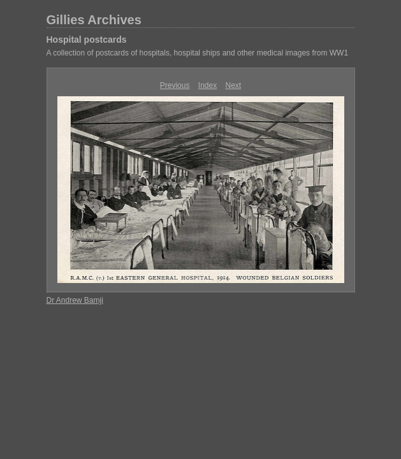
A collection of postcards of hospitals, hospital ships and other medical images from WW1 (198, 52)
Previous (175, 85)
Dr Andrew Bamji (75, 300)
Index (207, 85)
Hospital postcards (87, 39)
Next (234, 85)
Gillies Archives (94, 20)
